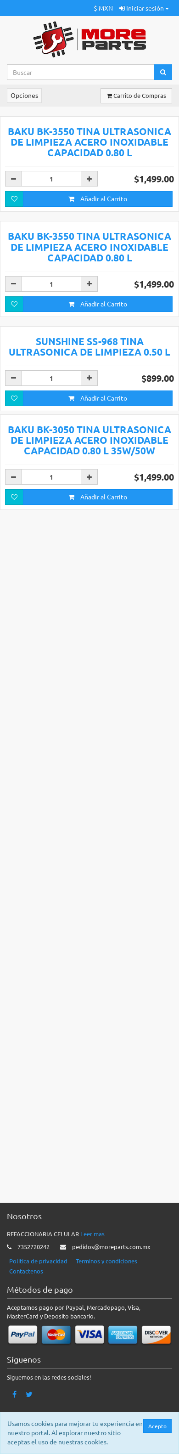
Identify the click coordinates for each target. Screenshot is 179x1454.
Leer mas (92, 1234)
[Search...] (81, 72)
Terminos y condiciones (106, 1261)
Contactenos (26, 1271)
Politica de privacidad (38, 1261)
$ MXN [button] (103, 8)
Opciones (24, 95)
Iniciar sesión (144, 8)
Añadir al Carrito (97, 367)
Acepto (160, 1426)
